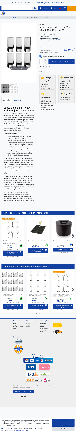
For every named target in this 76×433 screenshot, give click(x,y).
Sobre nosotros (43, 328)
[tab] (6, 100)
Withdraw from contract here (23, 391)
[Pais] (60, 8)
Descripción (6, 100)
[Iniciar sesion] (44, 8)
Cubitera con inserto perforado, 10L (62, 240)
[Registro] (54, 8)
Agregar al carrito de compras (62, 61)
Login (28, 323)
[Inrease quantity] (45, 60)
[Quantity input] (41, 61)
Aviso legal (42, 323)
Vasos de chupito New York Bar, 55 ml (51, 39)
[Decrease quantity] (45, 62)
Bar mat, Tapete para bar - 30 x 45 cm (37, 240)
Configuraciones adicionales (20, 430)
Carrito (28, 326)
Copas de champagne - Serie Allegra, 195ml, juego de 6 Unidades (37, 295)
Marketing (17, 428)
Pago (14, 323)
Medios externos (28, 428)
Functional (8, 430)
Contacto (23, 396)
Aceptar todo (63, 421)
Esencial (7, 428)
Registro (28, 325)
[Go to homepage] (6, 17)
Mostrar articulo (65, 250)
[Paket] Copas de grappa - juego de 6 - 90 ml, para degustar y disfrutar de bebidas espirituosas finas (12, 242)
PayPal (40, 428)
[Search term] (16, 8)
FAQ (14, 325)
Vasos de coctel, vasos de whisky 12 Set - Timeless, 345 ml (12, 295)
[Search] (35, 8)
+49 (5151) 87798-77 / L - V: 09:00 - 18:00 (50, 3)
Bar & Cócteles (16, 17)
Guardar (63, 429)
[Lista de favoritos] (64, 8)
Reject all (63, 425)
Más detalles (17, 100)
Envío (50, 71)
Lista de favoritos (45, 67)
